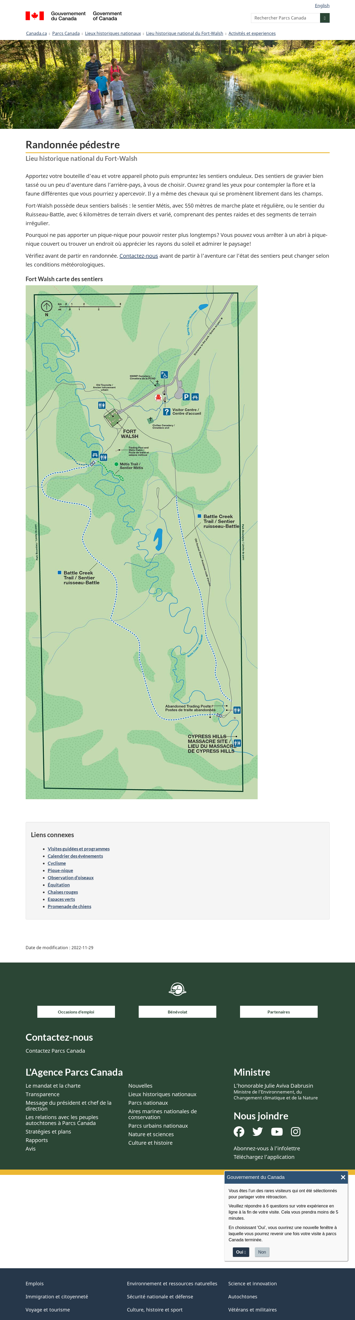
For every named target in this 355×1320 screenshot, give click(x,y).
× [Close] (343, 1177)
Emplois (35, 1283)
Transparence (42, 1094)
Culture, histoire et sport (155, 1309)
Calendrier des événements (75, 856)
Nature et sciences (151, 1134)
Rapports (37, 1140)
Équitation (59, 885)
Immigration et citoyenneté (57, 1296)
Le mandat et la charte (53, 1085)
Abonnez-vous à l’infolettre (267, 1148)
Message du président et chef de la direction (68, 1105)
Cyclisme (57, 863)
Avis (31, 1148)
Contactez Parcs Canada (55, 1050)
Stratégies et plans (48, 1131)
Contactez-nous (138, 255)
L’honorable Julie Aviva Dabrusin (276, 1091)
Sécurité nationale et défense (160, 1296)
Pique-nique (60, 870)
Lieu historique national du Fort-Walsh (184, 33)
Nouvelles (140, 1085)
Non (262, 1252)
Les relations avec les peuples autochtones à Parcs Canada (62, 1120)
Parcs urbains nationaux (158, 1125)
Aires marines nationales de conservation (162, 1114)
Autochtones (242, 1296)
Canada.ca (36, 33)
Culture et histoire (150, 1142)
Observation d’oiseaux (71, 877)
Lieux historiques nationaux (113, 33)
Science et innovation (252, 1283)
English (322, 6)
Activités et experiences (252, 33)
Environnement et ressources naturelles (172, 1283)
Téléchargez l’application (264, 1156)
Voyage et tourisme (48, 1309)
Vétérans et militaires (252, 1309)
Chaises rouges (63, 892)
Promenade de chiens (69, 906)
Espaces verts (61, 899)
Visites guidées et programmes (79, 849)
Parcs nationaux (148, 1102)
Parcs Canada (66, 33)
